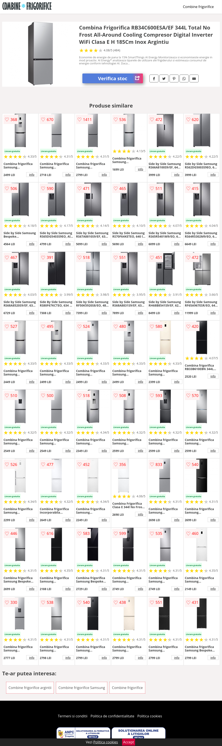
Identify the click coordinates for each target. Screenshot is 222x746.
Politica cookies (149, 716)
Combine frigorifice (198, 6)
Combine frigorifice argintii (29, 687)
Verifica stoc (120, 78)
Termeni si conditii (73, 716)
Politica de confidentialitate (112, 716)
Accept (128, 742)
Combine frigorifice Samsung (81, 687)
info (31, 174)
